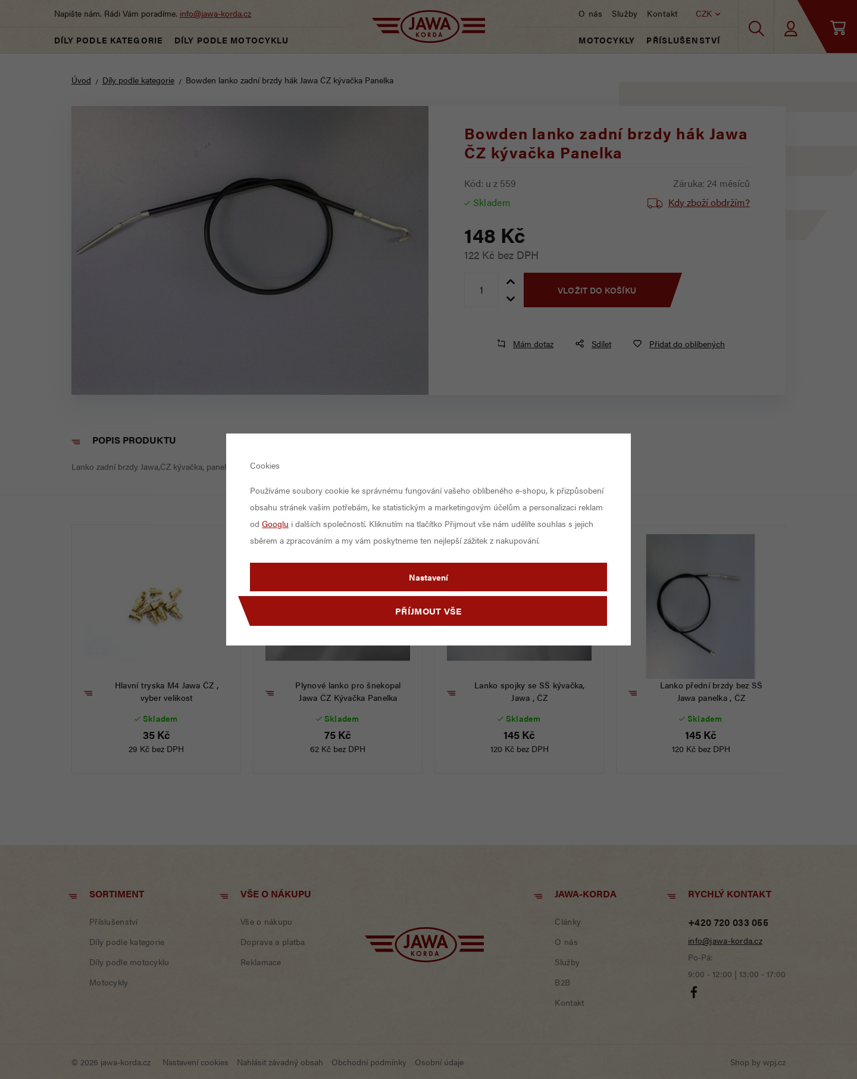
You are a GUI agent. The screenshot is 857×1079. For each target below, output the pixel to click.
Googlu (275, 523)
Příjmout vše (428, 610)
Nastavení (428, 577)
